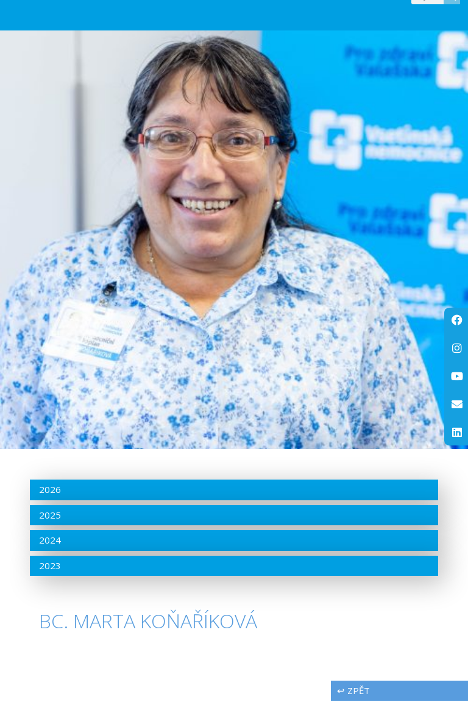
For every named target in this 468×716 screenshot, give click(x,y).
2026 (50, 505)
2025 (50, 530)
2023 (50, 581)
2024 (50, 556)
